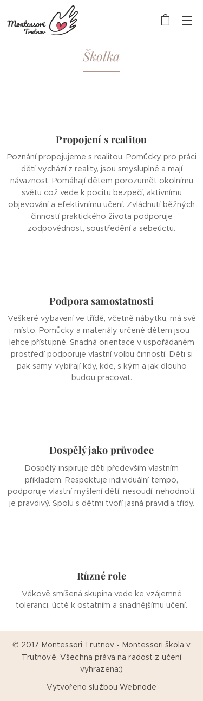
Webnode (138, 687)
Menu (187, 20)
